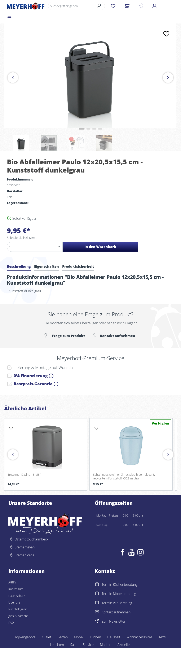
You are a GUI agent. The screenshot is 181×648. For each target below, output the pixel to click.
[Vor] (168, 443)
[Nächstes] (168, 66)
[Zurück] (13, 443)
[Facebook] (122, 541)
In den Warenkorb (100, 235)
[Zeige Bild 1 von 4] (82, 117)
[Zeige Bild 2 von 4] (88, 117)
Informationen (26, 559)
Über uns (14, 591)
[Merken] (166, 22)
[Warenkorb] (127, 6)
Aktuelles (124, 633)
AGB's (12, 571)
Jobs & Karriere (18, 604)
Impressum (15, 577)
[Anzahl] (35, 235)
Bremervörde (24, 543)
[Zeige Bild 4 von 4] (100, 117)
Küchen (95, 625)
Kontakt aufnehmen (117, 324)
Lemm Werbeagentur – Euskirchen (155, 643)
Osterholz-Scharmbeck (31, 527)
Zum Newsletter (113, 609)
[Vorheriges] (13, 66)
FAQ (11, 611)
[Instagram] (140, 541)
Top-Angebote (25, 625)
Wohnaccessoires (139, 625)
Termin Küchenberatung (119, 572)
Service (88, 633)
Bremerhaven (24, 535)
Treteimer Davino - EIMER (24, 463)
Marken (105, 633)
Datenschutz (16, 584)
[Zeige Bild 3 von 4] (94, 117)
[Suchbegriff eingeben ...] (70, 6)
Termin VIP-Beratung (117, 591)
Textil (163, 625)
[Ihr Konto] (154, 6)
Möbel (79, 625)
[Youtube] (131, 541)
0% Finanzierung (33, 364)
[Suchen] (99, 6)
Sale (73, 633)
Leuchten (57, 633)
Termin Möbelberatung (119, 582)
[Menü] (168, 6)
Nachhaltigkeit (17, 597)
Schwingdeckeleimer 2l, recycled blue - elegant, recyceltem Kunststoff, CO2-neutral (124, 464)
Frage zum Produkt (68, 324)
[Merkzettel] (113, 6)
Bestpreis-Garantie (36, 372)
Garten (62, 625)
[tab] (19, 255)
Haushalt (113, 625)
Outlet (46, 625)
